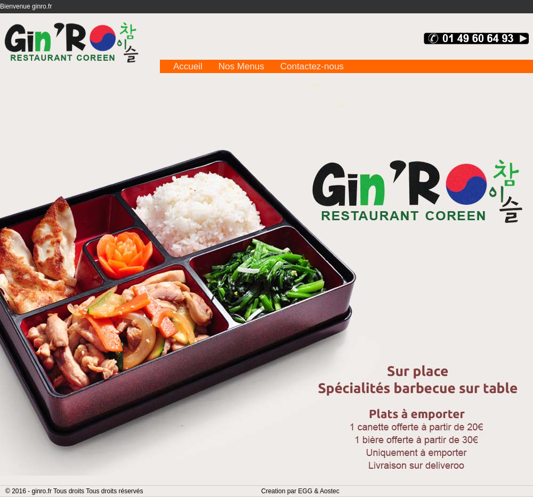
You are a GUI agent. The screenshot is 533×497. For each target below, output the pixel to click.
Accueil (188, 66)
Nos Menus (241, 66)
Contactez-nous (312, 66)
